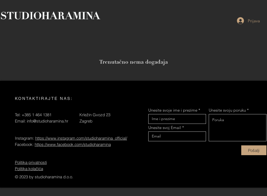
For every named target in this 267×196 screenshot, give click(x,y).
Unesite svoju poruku (227, 110)
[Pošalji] (253, 150)
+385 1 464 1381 (37, 114)
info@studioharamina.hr (47, 121)
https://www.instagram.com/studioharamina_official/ (81, 138)
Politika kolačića (29, 168)
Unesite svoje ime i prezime (172, 110)
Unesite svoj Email (164, 127)
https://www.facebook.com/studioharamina (73, 144)
